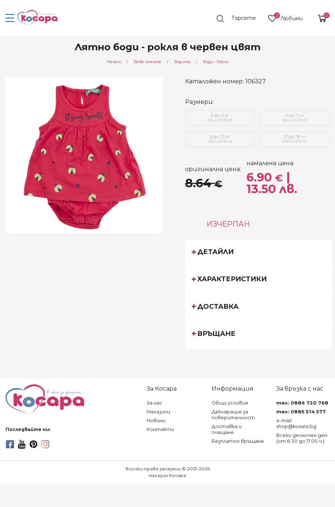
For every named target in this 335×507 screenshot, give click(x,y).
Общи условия (230, 403)
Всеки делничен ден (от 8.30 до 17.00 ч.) (301, 438)
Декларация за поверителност (233, 414)
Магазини (158, 411)
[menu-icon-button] (10, 18)
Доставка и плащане (227, 429)
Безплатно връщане (238, 441)
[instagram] (45, 444)
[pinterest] (33, 444)
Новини (156, 420)
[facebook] (10, 444)
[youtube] (21, 444)
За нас (154, 403)
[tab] (258, 253)
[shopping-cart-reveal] (319, 18)
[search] (240, 18)
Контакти (160, 429)
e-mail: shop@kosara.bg (296, 423)
